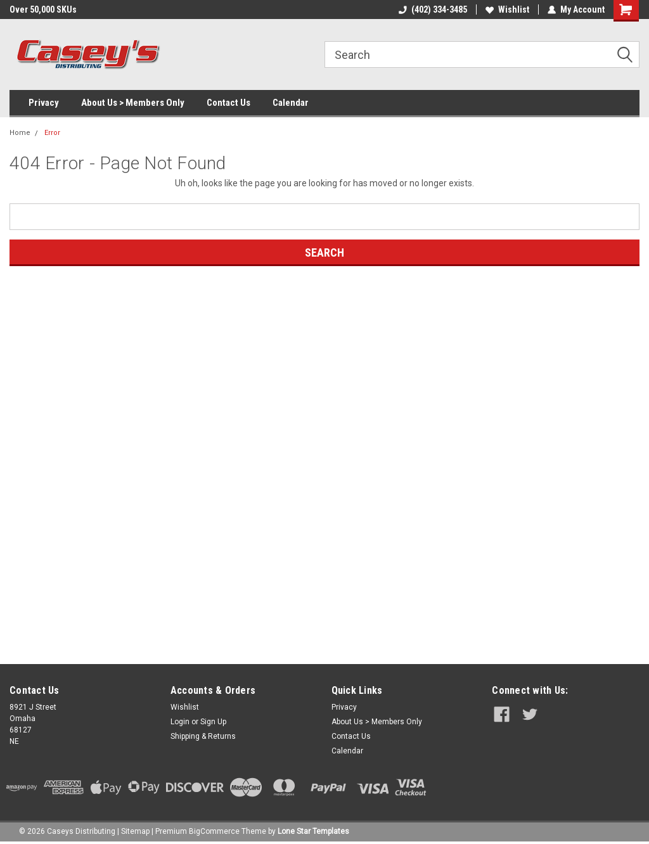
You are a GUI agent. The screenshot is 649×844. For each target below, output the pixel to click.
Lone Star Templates (313, 831)
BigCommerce (214, 831)
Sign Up (213, 721)
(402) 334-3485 (433, 9)
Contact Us (228, 102)
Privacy (44, 102)
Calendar (291, 102)
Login (180, 721)
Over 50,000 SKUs (43, 9)
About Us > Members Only (132, 102)
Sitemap (135, 831)
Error (52, 133)
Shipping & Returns (203, 736)
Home (20, 133)
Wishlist (507, 9)
